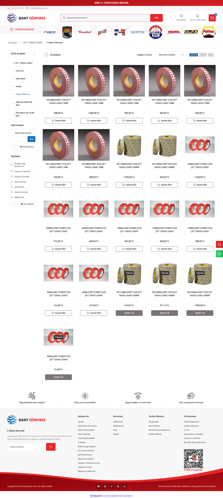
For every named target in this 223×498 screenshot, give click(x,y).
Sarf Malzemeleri (85, 455)
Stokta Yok (129, 313)
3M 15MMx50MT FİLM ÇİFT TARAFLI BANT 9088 (200, 101)
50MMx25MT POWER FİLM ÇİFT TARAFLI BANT (200, 165)
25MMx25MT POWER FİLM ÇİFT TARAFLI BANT (93, 230)
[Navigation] (23, 29)
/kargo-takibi (154, 422)
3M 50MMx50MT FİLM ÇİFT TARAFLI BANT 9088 (93, 101)
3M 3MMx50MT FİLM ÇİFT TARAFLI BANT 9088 (58, 101)
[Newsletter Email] (31, 447)
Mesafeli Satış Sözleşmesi (159, 430)
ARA (156, 18)
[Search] (111, 18)
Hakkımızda (118, 422)
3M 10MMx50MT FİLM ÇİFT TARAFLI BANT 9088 (58, 165)
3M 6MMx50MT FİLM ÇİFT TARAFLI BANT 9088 (94, 165)
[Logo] (26, 18)
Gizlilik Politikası (155, 434)
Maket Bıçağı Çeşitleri (87, 447)
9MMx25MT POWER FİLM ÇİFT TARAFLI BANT (58, 294)
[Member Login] (196, 18)
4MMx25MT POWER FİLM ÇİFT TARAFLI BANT (58, 358)
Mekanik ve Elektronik (86, 471)
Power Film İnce (55, 42)
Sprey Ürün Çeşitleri (86, 459)
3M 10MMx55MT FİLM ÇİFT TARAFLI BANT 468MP (164, 165)
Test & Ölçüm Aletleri (86, 438)
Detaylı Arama (27, 147)
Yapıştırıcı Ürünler (85, 467)
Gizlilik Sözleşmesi (191, 422)
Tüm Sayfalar (27, 204)
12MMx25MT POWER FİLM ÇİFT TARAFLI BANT (200, 230)
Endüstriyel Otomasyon (87, 426)
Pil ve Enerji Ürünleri (86, 451)
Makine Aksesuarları (86, 430)
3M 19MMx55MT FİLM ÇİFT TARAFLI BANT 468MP (129, 165)
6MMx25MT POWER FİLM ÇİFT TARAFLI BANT (94, 294)
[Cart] (212, 18)
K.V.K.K (186, 430)
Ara (31, 139)
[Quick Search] (18, 139)
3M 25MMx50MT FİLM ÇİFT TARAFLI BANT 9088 (129, 101)
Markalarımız (118, 426)
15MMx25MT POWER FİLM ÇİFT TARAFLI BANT (164, 230)
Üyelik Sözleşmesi (191, 426)
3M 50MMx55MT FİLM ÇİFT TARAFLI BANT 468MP (164, 294)
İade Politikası (154, 426)
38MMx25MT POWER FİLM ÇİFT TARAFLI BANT (58, 230)
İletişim (116, 434)
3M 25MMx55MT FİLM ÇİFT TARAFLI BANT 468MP (200, 294)
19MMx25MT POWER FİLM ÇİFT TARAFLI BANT (129, 230)
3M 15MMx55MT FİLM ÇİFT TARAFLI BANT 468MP (129, 294)
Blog (115, 430)
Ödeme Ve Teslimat (192, 438)
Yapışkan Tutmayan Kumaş (89, 463)
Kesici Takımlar (84, 434)
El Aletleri (82, 442)
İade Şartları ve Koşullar (193, 434)
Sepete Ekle (58, 120)
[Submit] (51, 447)
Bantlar (81, 422)
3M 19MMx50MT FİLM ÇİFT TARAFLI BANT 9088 (164, 101)
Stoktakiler (55, 55)
